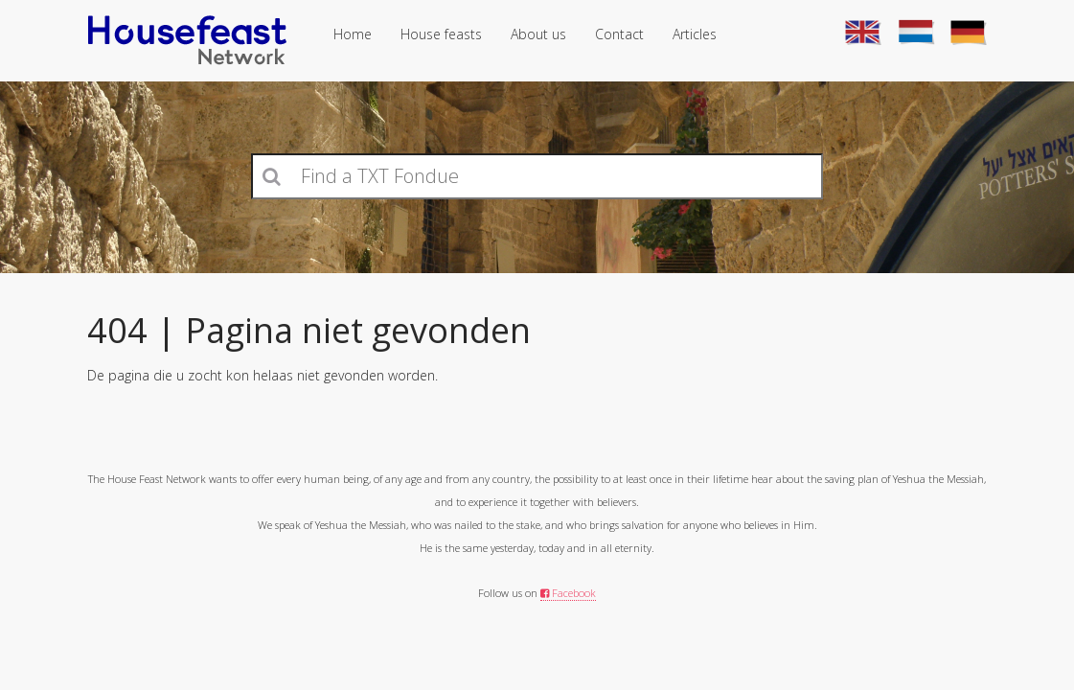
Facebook (568, 593)
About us (538, 34)
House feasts (441, 34)
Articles (695, 34)
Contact (619, 34)
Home (352, 34)
